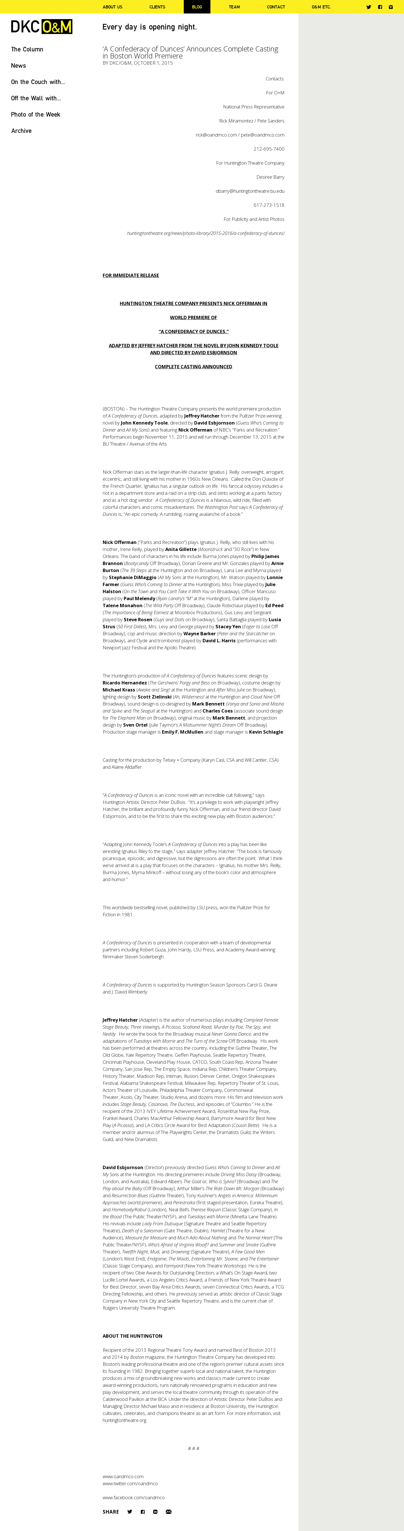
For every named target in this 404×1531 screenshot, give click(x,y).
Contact (276, 7)
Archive (21, 130)
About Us (112, 7)
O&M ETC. (321, 7)
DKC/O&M (41, 26)
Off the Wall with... (36, 98)
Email (168, 1512)
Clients (157, 7)
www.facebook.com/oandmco (134, 1497)
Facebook (380, 7)
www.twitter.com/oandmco (130, 1483)
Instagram (391, 7)
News (18, 65)
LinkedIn (155, 1512)
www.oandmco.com (123, 1476)
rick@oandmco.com (216, 134)
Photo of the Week (35, 114)
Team (234, 7)
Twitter (368, 7)
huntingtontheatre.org (124, 1420)
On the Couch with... (38, 81)
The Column (27, 49)
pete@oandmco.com (262, 134)
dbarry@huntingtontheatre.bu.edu (250, 191)
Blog (197, 7)
